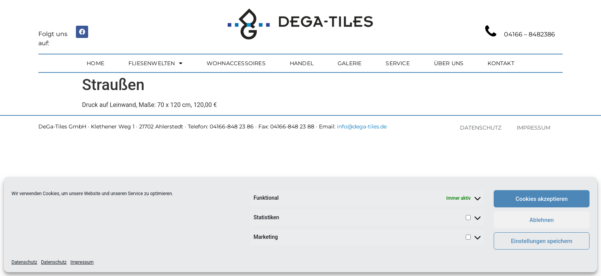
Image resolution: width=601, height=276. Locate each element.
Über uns (449, 63)
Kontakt (501, 63)
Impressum (82, 262)
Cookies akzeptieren (542, 199)
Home (95, 63)
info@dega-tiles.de (362, 126)
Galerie (349, 63)
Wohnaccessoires (236, 63)
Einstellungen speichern (541, 241)
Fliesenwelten (155, 63)
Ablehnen (541, 220)
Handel (302, 63)
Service (397, 63)
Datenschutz (24, 262)
